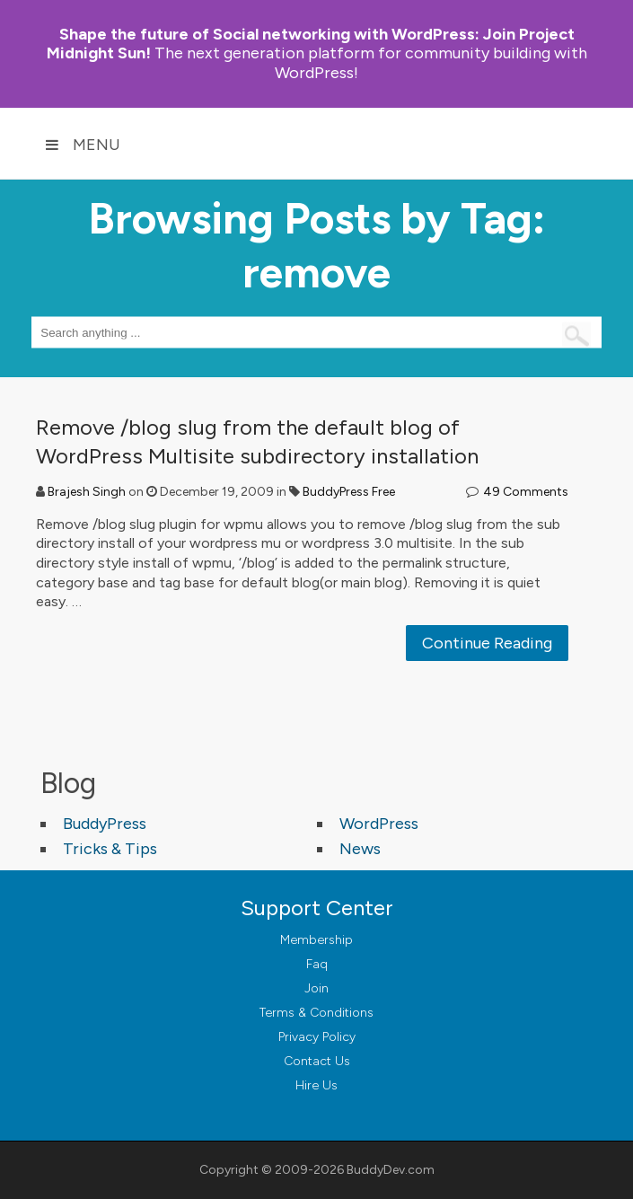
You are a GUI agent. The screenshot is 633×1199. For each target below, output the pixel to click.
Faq (317, 964)
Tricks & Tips (110, 849)
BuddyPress (104, 823)
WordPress (378, 823)
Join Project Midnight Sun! (311, 43)
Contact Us (317, 1061)
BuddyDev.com (391, 1169)
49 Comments (525, 491)
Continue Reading (487, 643)
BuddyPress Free (349, 491)
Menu (82, 144)
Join (316, 988)
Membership (316, 940)
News (360, 849)
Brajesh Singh (87, 491)
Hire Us (316, 1085)
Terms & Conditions (316, 1012)
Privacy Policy (317, 1037)
